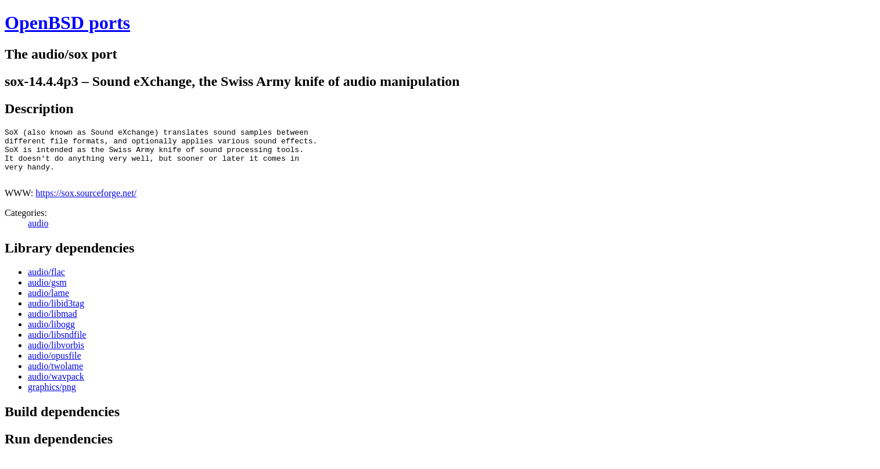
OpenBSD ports (67, 22)
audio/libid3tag (56, 314)
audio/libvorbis (56, 355)
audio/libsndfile (57, 345)
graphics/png (52, 397)
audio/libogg (51, 335)
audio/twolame (55, 376)
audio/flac (46, 282)
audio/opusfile (54, 366)
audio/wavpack (56, 387)
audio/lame (48, 303)
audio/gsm (47, 293)
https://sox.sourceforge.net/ (86, 203)
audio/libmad (52, 324)
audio (38, 234)
